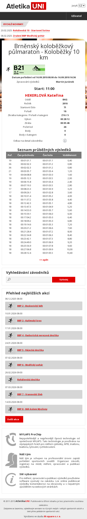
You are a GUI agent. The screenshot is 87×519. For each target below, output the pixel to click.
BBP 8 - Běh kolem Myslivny (32, 409)
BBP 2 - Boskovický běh (30, 305)
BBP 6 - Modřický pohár (30, 364)
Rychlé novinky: (13, 24)
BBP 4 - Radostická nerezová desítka (38, 335)
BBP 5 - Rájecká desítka (30, 350)
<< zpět (43, 259)
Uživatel (76, 16)
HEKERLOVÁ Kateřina (44, 95)
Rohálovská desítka (28, 379)
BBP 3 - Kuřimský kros (29, 320)
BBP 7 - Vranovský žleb (29, 394)
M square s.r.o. (52, 516)
